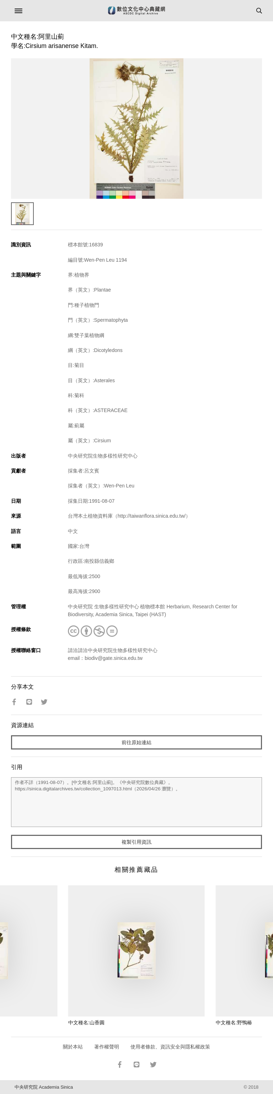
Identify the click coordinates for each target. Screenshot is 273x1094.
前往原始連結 (136, 742)
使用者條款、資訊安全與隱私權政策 (170, 1047)
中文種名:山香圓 (86, 1022)
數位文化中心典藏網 (136, 10)
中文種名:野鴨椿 (234, 1022)
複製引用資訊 (136, 842)
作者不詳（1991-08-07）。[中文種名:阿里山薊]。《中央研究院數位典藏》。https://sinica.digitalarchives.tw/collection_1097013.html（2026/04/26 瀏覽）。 (136, 802)
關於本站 (73, 1047)
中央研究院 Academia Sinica (44, 1087)
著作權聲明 (106, 1047)
